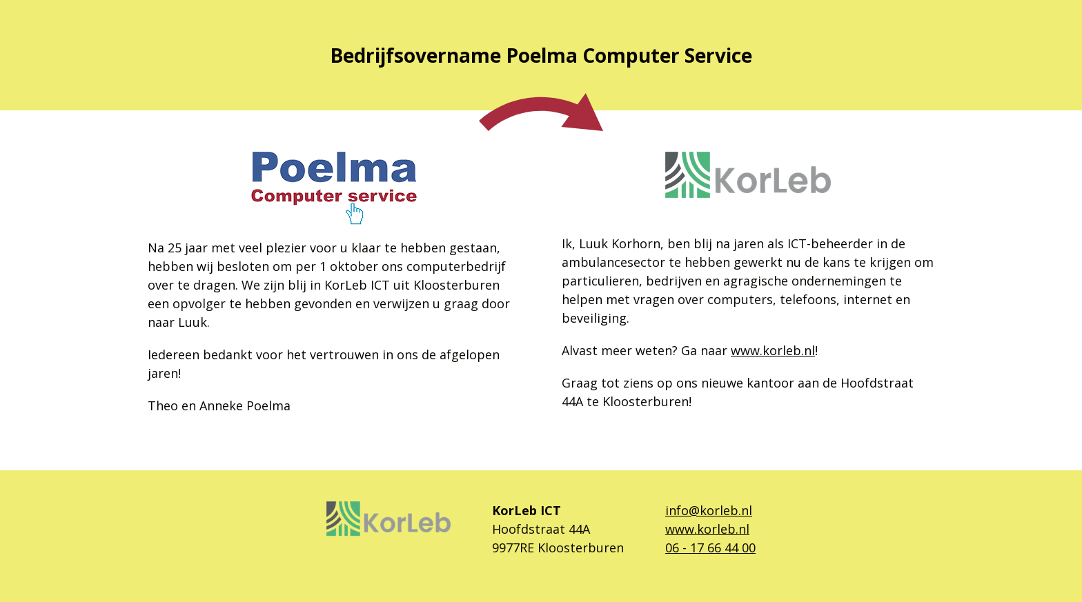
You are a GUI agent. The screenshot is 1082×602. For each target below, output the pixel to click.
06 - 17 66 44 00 (710, 547)
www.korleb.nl (773, 350)
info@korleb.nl (708, 510)
